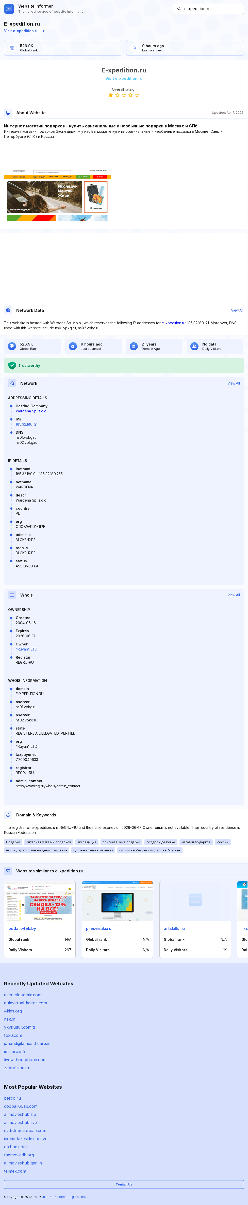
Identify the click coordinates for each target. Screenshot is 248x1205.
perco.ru (12, 1098)
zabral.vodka (16, 1067)
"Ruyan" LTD (26, 649)
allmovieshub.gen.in (23, 1162)
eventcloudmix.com (22, 994)
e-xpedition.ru (173, 323)
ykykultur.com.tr (20, 1027)
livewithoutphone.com (25, 1059)
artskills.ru (174, 928)
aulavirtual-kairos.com (25, 1002)
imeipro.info (15, 1051)
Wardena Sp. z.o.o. (31, 411)
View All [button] (237, 310)
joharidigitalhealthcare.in (27, 1043)
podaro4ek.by (22, 928)
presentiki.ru (98, 928)
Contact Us (124, 1184)
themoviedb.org (19, 1154)
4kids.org (13, 1010)
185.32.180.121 (27, 424)
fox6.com (13, 1035)
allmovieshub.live (20, 1122)
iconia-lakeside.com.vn (25, 1138)
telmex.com (15, 1171)
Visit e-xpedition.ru (24, 31)
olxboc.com (15, 1146)
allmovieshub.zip (20, 1114)
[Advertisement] (123, 154)
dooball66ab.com (21, 1106)
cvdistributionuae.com (25, 1130)
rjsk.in (9, 1019)
